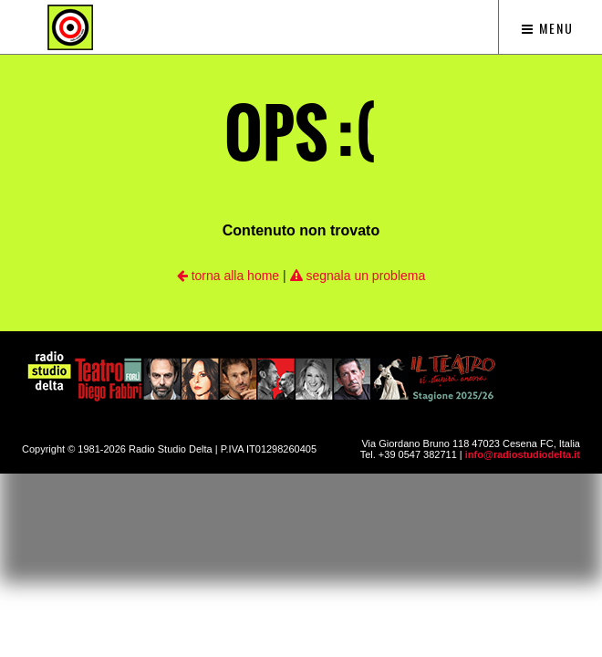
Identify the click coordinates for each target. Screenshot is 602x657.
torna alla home (228, 275)
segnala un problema (358, 275)
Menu (548, 27)
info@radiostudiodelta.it (522, 454)
